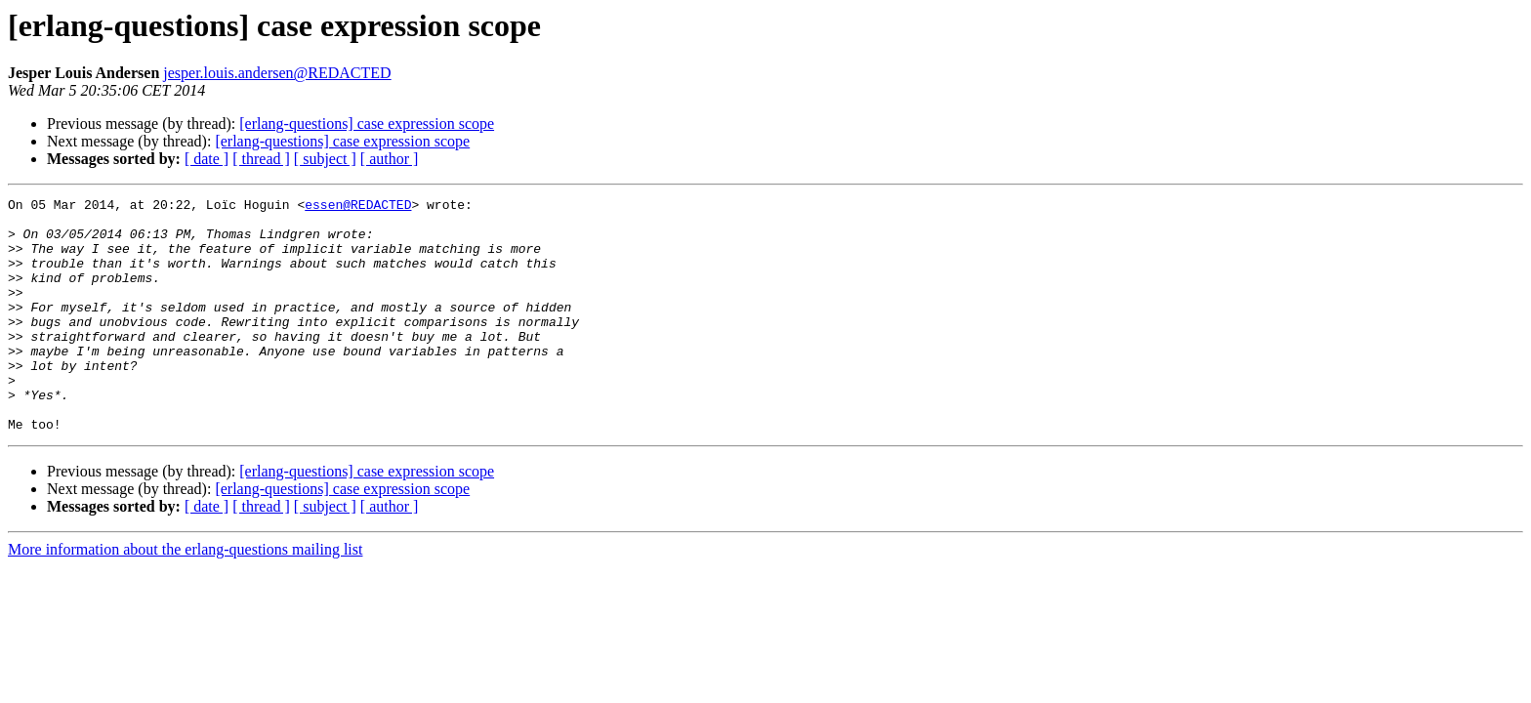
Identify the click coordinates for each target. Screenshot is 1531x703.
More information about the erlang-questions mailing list (185, 596)
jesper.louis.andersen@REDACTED (277, 72)
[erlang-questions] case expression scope (366, 123)
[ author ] (389, 158)
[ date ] (206, 158)
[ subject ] (325, 158)
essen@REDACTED (358, 207)
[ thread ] (261, 158)
